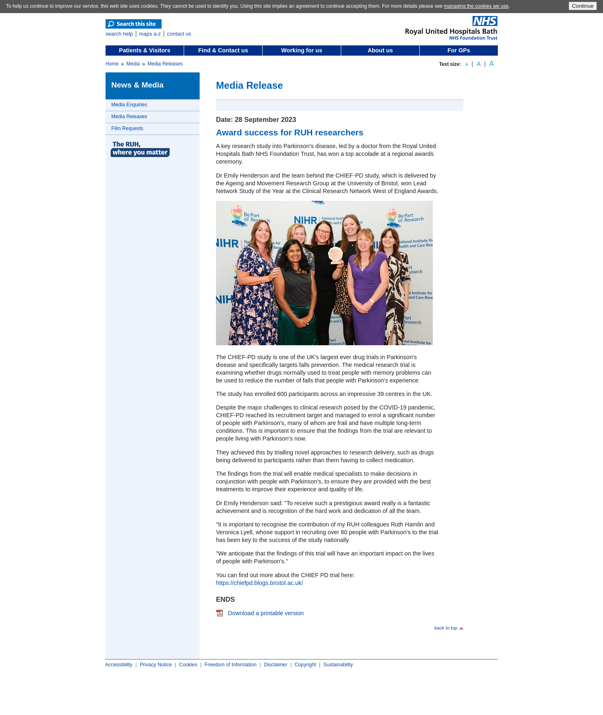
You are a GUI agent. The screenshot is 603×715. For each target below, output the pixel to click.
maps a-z (150, 34)
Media (133, 64)
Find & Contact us (223, 50)
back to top (445, 627)
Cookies (188, 665)
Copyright (305, 665)
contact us (179, 34)
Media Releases (165, 64)
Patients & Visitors (145, 50)
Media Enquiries (129, 105)
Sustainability (338, 665)
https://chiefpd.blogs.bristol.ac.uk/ (259, 583)
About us (380, 50)
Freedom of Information (230, 665)
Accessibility (119, 665)
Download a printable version (266, 613)
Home (112, 64)
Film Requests (127, 128)
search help (119, 34)
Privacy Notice (156, 665)
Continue (583, 6)
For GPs (459, 50)
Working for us (301, 50)
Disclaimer (275, 665)
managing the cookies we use (476, 6)
